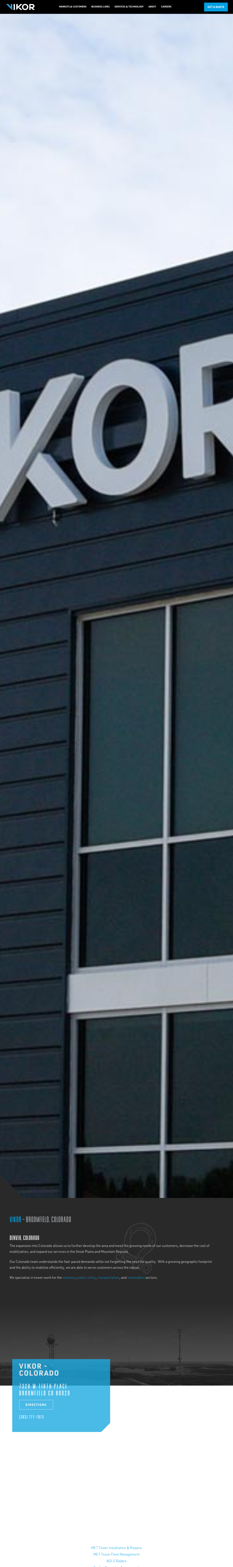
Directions (35, 1405)
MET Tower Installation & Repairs (116, 1548)
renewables (136, 1278)
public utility (86, 1278)
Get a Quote (216, 7)
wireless (69, 1278)
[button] (73, 7)
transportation (108, 1278)
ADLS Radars (116, 1561)
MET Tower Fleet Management (116, 1555)
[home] (20, 7)
